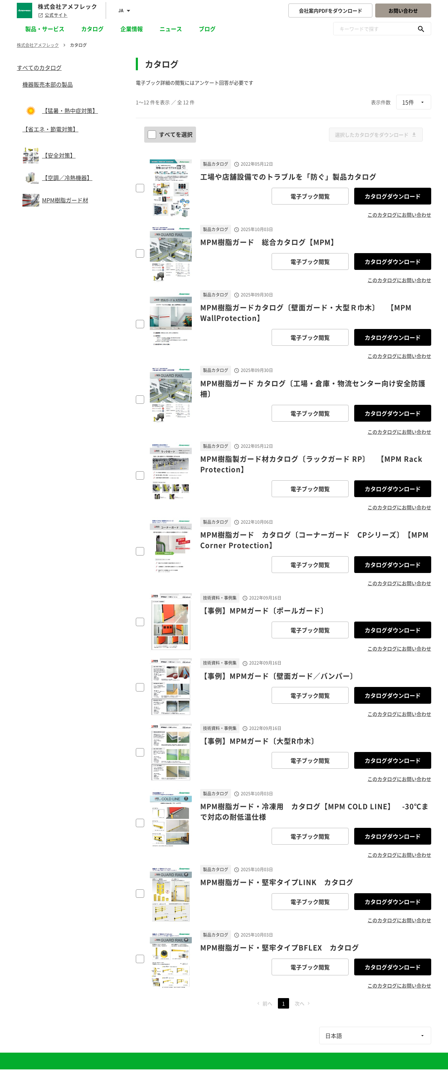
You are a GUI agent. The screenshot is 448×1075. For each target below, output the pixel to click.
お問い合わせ (403, 10)
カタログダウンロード (393, 196)
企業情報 (131, 28)
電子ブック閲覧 (310, 196)
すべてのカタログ (39, 67)
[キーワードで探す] (421, 28)
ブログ (207, 28)
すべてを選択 (170, 134)
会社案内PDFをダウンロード (330, 10)
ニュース (171, 28)
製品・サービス (44, 28)
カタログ (92, 28)
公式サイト (53, 15)
